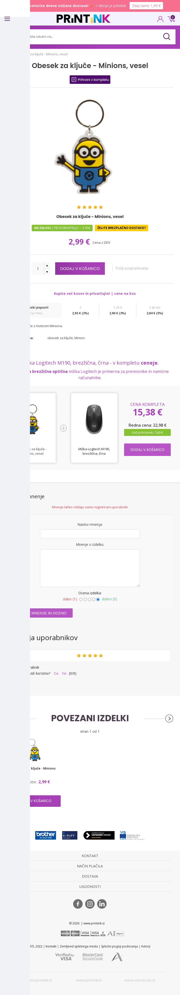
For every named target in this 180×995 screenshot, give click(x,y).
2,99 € (80, 241)
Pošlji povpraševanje (134, 268)
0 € (171, 19)
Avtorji (145, 946)
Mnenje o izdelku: (90, 544)
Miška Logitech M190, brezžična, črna (94, 451)
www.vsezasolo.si (139, 979)
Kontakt (51, 946)
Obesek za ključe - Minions (34, 768)
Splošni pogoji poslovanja (119, 946)
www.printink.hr (89, 979)
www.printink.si (39, 979)
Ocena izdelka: (90, 593)
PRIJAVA (161, 20)
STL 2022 (36, 946)
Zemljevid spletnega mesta (79, 946)
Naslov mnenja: (90, 524)
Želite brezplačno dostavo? (121, 228)
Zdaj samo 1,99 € (146, 5)
